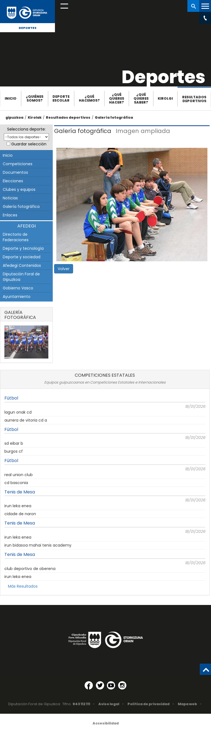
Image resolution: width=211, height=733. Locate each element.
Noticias (10, 198)
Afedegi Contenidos (22, 265)
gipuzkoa (14, 117)
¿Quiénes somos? (34, 98)
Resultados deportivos (194, 99)
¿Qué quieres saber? (141, 98)
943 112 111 (81, 704)
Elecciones (13, 181)
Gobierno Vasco (18, 288)
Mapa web (187, 704)
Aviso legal (108, 704)
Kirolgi (165, 98)
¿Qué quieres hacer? (116, 98)
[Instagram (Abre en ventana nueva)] (122, 685)
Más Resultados (23, 586)
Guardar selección (28, 144)
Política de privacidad (148, 704)
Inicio (10, 98)
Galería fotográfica (114, 117)
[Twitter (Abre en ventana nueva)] (100, 685)
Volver (64, 269)
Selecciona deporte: (26, 129)
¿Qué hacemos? (89, 98)
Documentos (15, 172)
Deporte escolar (61, 98)
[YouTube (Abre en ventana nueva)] (111, 685)
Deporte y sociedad (21, 257)
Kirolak (34, 117)
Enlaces (10, 215)
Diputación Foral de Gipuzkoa (21, 276)
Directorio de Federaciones (16, 237)
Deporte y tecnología (23, 248)
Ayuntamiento (16, 296)
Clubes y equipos (19, 189)
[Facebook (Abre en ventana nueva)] (89, 685)
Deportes (28, 28)
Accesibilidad (106, 723)
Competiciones (17, 164)
